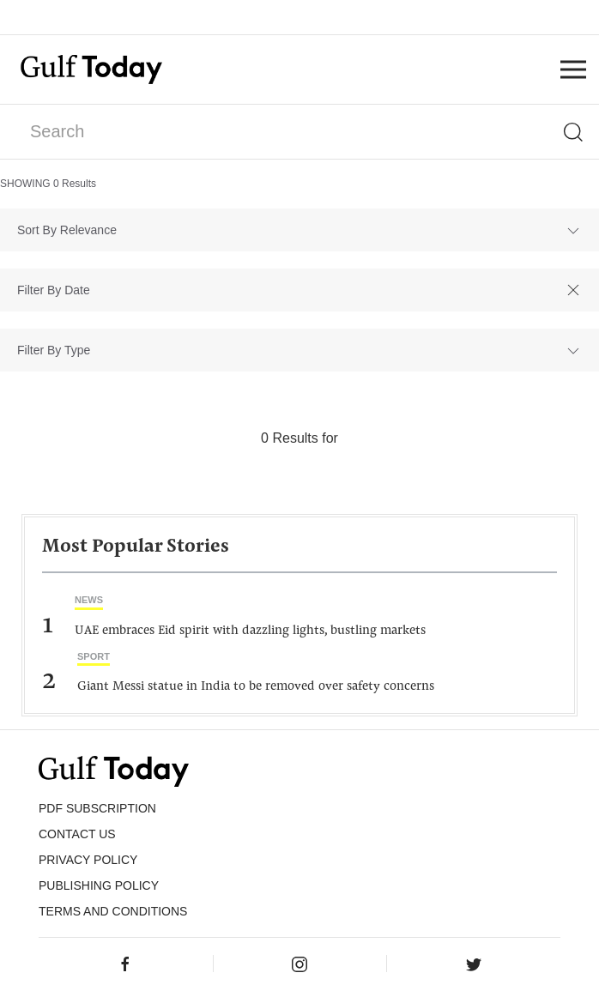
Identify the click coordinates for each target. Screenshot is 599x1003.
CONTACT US (77, 834)
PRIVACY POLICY (88, 860)
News (89, 600)
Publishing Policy (99, 885)
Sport (93, 656)
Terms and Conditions (113, 911)
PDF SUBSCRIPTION (97, 808)
